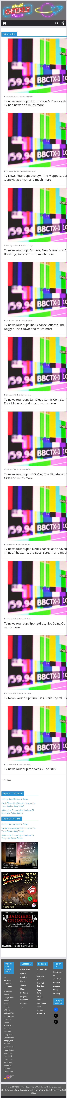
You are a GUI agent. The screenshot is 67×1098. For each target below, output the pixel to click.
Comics (23, 977)
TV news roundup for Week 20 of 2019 (30, 769)
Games (23, 985)
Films (22, 981)
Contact (56, 983)
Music (22, 989)
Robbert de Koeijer (26, 96)
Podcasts (24, 993)
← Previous (6, 780)
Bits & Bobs (25, 969)
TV (21, 1007)
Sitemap (56, 993)
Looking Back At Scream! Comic (14, 799)
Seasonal (24, 1004)
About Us (57, 979)
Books (23, 973)
